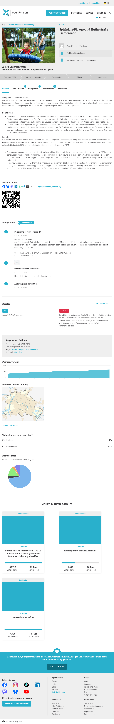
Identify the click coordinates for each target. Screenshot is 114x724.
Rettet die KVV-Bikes (23, 617)
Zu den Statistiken (10, 426)
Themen (55, 711)
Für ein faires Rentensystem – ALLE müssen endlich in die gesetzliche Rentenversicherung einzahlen (23, 553)
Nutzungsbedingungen (93, 706)
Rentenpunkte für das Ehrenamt (80, 550)
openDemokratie (91, 687)
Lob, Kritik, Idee (58, 692)
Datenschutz (89, 709)
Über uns (55, 681)
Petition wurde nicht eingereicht (27, 232)
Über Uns (101, 13)
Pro (5, 311)
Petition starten (57, 13)
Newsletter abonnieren (16, 703)
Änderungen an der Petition (25, 284)
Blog (54, 687)
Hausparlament (90, 689)
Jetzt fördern (57, 667)
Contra (64, 311)
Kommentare (48, 87)
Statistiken (62, 89)
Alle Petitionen (58, 706)
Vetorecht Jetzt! (90, 695)
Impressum (88, 711)
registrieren (83, 3)
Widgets (87, 684)
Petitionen (76, 13)
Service (89, 13)
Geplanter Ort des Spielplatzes (27, 269)
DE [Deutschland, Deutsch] (106, 3)
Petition (5, 89)
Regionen (56, 714)
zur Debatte (101, 303)
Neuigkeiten (33, 87)
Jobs (54, 684)
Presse (55, 689)
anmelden (96, 3)
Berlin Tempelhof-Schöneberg (21, 25)
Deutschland (23, 514)
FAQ (86, 681)
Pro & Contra (18, 87)
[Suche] (110, 12)
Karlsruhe (23, 580)
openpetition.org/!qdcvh (49, 186)
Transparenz (89, 703)
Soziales (62, 25)
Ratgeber (55, 703)
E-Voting (87, 692)
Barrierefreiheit (90, 714)
